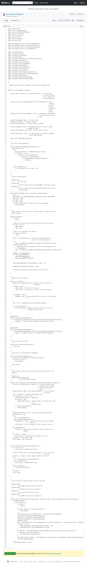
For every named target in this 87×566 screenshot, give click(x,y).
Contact (50, 561)
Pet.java (20, 14)
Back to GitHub (44, 3)
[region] (43, 288)
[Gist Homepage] (6, 3)
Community (41, 561)
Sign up (82, 3)
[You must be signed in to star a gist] (72, 14)
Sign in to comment (55, 553)
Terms (21, 561)
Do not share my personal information (71, 561)
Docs (46, 561)
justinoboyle (10, 14)
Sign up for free (10, 553)
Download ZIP (80, 20)
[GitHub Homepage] (8, 562)
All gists (36, 3)
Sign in (76, 3)
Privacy (26, 561)
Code (5, 20)
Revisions (15, 20)
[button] (72, 20)
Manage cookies (57, 561)
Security (31, 561)
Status (35, 561)
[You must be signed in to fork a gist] (80, 14)
